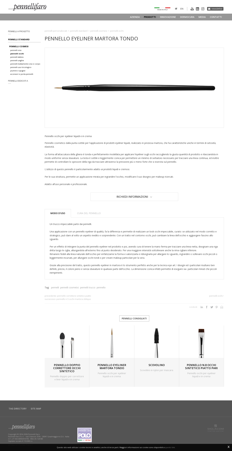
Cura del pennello (89, 213)
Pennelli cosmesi (98, 30)
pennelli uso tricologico (20, 67)
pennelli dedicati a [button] (18, 80)
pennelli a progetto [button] (19, 31)
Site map (36, 408)
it (176, 8)
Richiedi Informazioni (134, 196)
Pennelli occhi (117, 30)
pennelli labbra (16, 57)
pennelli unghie (17, 60)
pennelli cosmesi (18, 46)
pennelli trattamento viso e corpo (25, 64)
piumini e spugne (17, 70)
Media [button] (202, 16)
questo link (170, 447)
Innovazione (168, 16)
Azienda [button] (135, 16)
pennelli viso (16, 50)
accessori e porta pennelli (21, 74)
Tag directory (18, 408)
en (181, 8)
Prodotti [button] (150, 16)
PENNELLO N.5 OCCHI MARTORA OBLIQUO (73, 299)
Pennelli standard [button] (19, 39)
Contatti (216, 16)
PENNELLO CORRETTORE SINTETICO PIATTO (74, 295)
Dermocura (187, 16)
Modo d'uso (57, 213)
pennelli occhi (17, 53)
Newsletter (216, 8)
